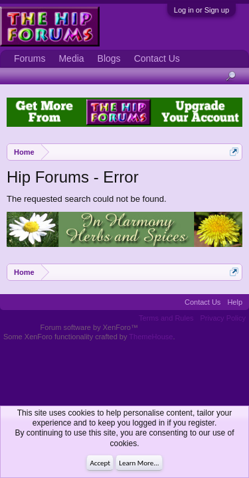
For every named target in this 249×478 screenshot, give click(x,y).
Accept (100, 463)
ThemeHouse (151, 337)
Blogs (109, 58)
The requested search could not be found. (87, 199)
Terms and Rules (166, 318)
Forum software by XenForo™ (89, 327)
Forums (29, 58)
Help (234, 302)
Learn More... (139, 463)
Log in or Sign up (201, 10)
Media (71, 58)
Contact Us (157, 58)
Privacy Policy (223, 318)
